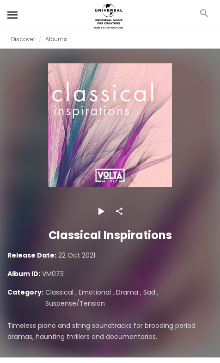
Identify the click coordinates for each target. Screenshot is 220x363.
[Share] (119, 211)
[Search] (12, 15)
